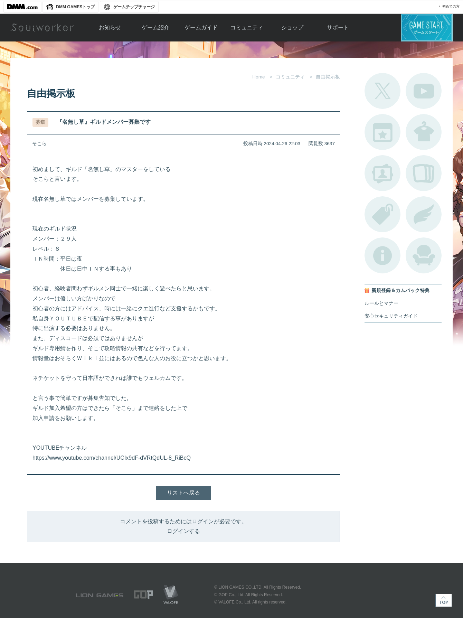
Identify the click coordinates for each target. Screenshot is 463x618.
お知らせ (110, 27)
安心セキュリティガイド (391, 316)
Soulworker (42, 27)
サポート (338, 27)
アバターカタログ (424, 132)
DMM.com (22, 6)
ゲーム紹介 (155, 27)
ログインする (183, 531)
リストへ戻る (183, 493)
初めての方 (451, 6)
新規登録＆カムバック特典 (400, 290)
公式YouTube (424, 91)
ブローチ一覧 (424, 214)
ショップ (292, 27)
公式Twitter (382, 91)
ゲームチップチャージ (134, 6)
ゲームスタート (427, 27)
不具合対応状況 (382, 255)
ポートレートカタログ (382, 173)
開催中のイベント (382, 132)
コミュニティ (246, 27)
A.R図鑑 (424, 173)
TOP (443, 600)
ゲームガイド (201, 27)
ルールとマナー (381, 303)
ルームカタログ (424, 255)
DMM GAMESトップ (75, 6)
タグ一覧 (382, 214)
